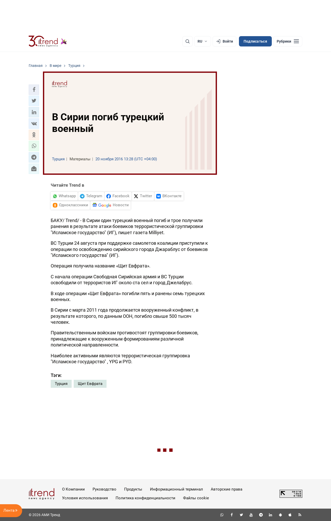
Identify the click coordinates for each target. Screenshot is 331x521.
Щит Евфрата (90, 383)
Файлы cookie (196, 498)
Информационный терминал (176, 489)
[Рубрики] (287, 41)
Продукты (133, 489)
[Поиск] (187, 41)
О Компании (73, 489)
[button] (33, 89)
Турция (61, 383)
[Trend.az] (48, 41)
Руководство (104, 489)
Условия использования (85, 498)
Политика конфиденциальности (145, 498)
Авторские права (226, 489)
